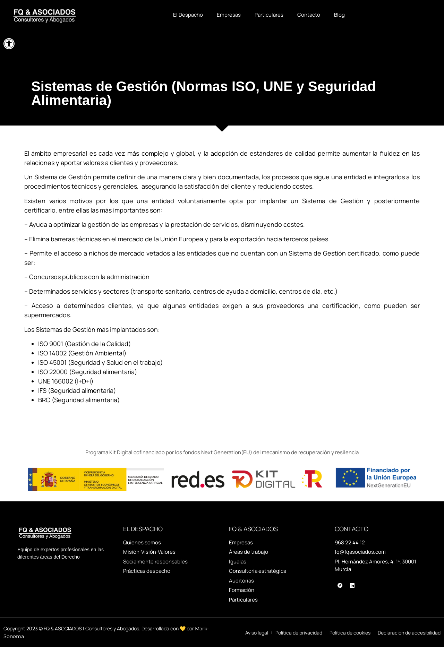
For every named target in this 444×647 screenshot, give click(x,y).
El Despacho (188, 14)
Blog (339, 14)
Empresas (229, 14)
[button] (9, 44)
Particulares (269, 14)
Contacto (308, 14)
